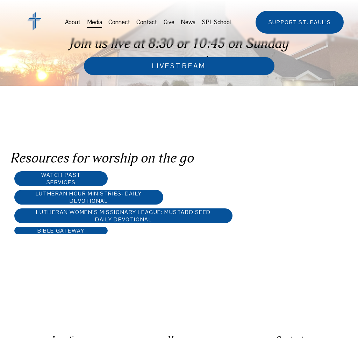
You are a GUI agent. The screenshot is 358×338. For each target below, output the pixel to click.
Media (94, 22)
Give (169, 22)
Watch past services (61, 178)
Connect (119, 22)
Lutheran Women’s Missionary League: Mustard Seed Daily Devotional (123, 215)
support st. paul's (299, 22)
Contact (146, 22)
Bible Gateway (61, 230)
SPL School (216, 22)
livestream (179, 65)
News (188, 22)
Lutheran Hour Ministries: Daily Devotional (89, 197)
